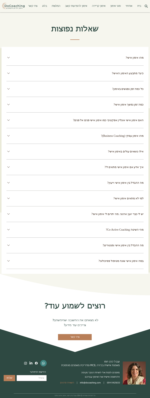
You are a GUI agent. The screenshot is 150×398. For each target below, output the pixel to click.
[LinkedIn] (31, 363)
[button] (115, 6)
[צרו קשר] (75, 337)
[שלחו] (9, 378)
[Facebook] (36, 363)
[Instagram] (25, 363)
